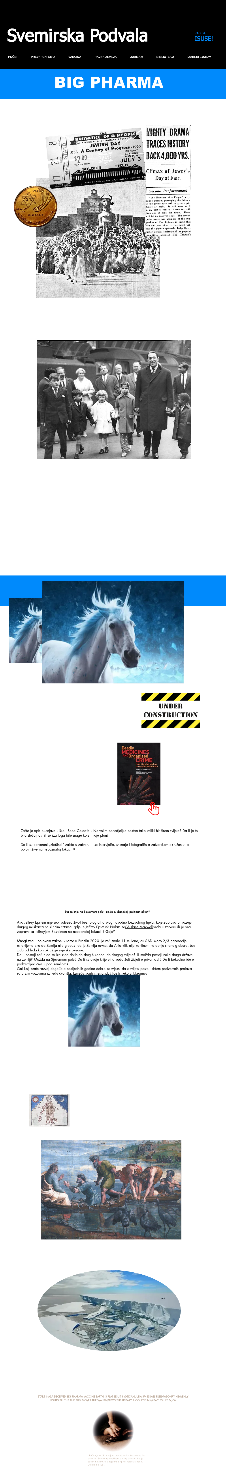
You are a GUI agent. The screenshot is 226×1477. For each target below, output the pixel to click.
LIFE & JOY (170, 1400)
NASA (49, 1396)
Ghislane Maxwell (139, 927)
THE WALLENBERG (103, 1400)
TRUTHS (64, 1400)
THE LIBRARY (124, 1400)
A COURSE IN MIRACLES (148, 1400)
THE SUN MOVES (80, 1400)
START (41, 1396)
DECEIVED (60, 1396)
